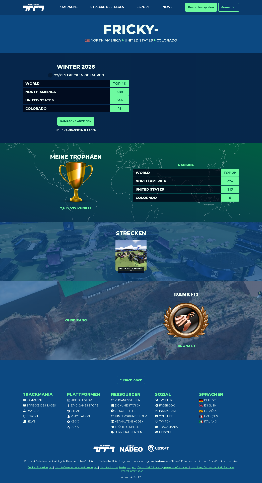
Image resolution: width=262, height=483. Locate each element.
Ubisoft (163, 432)
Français (208, 416)
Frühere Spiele (125, 426)
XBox (73, 421)
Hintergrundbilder (129, 416)
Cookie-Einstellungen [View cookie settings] (40, 467)
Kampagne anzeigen (75, 121)
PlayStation (78, 416)
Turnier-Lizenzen (126, 432)
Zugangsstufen (125, 400)
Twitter (163, 400)
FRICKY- (131, 271)
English (207, 405)
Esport (143, 7)
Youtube (164, 416)
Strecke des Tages (107, 7)
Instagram (165, 410)
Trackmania (166, 426)
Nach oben (131, 380)
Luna (73, 426)
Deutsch (208, 400)
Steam (74, 410)
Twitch (163, 421)
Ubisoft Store (80, 400)
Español (208, 410)
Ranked (31, 410)
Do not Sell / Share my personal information (163, 467)
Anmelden (228, 7)
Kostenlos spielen (201, 7)
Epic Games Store (82, 405)
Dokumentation (126, 405)
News (167, 7)
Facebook (165, 405)
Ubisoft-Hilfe (123, 410)
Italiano (208, 421)
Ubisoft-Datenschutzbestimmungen (76, 467)
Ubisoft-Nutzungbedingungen (118, 467)
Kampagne (68, 7)
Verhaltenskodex (127, 421)
